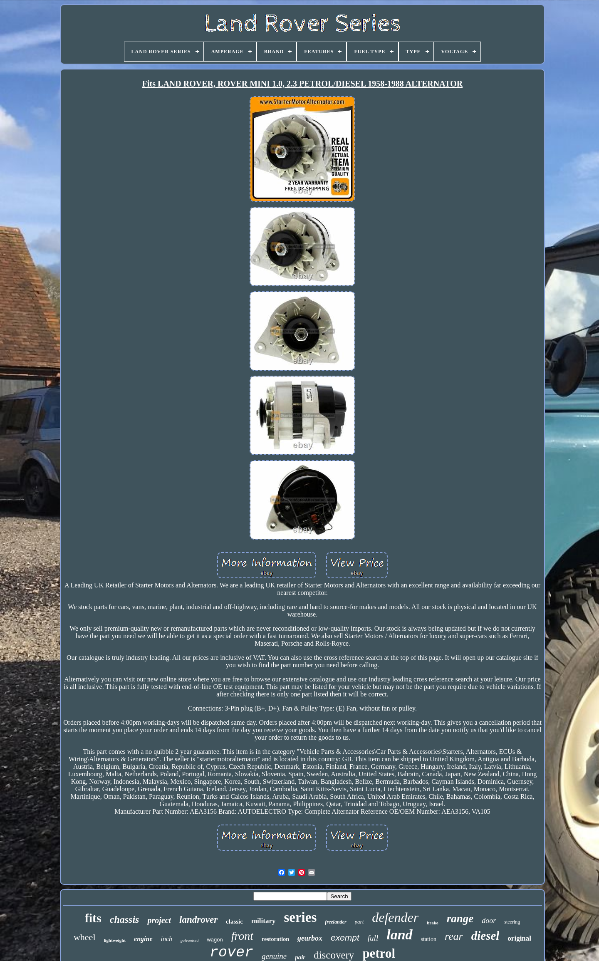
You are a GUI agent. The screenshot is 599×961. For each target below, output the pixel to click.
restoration (275, 939)
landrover (198, 919)
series (300, 917)
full (373, 938)
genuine (274, 956)
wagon (215, 939)
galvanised (189, 940)
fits (93, 918)
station (428, 939)
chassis (124, 919)
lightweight (115, 940)
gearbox (309, 938)
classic (234, 921)
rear (454, 936)
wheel (85, 937)
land (399, 934)
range (460, 918)
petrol (378, 953)
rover (231, 952)
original (519, 938)
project (159, 920)
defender (395, 917)
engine (143, 938)
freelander (335, 922)
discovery (334, 955)
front (242, 935)
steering (512, 922)
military (263, 921)
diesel (485, 935)
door (489, 920)
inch (167, 938)
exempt (345, 937)
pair (300, 957)
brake (432, 922)
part (359, 922)
